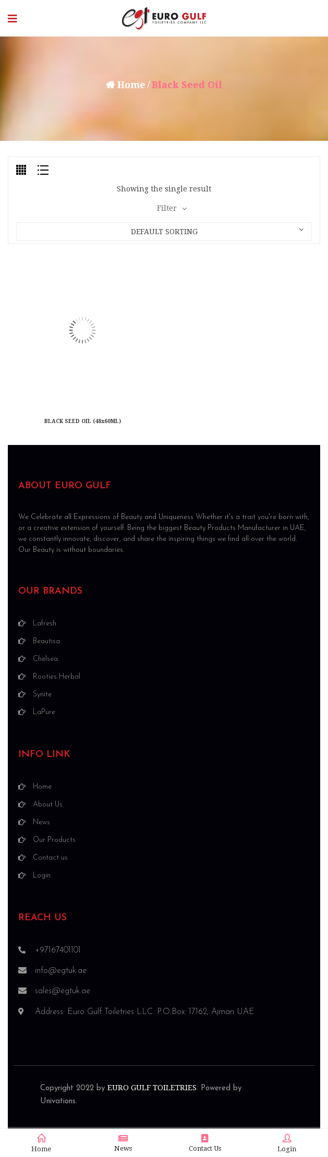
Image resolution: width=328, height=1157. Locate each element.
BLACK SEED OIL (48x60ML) (82, 421)
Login (286, 1143)
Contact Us (205, 1143)
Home (131, 84)
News (123, 1143)
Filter (167, 208)
